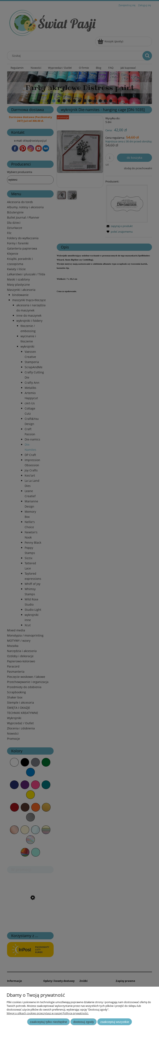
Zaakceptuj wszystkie (114, 1022)
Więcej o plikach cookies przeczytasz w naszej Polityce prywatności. (48, 1013)
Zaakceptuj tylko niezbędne (48, 1022)
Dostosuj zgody (83, 1022)
